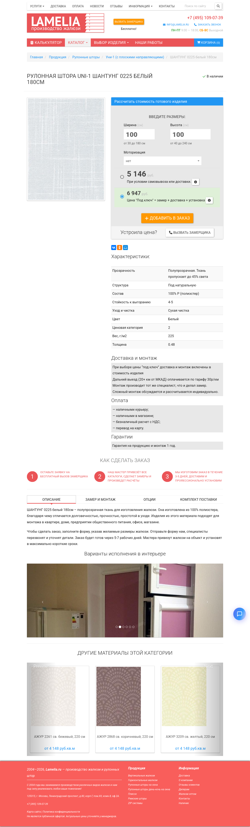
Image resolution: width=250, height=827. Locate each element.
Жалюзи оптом (187, 794)
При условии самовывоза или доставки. (163, 178)
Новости (97, 6)
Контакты (166, 6)
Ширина (133, 126)
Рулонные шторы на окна (143, 785)
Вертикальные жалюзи (141, 776)
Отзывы (116, 6)
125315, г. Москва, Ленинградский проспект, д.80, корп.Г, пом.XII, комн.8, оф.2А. (73, 796)
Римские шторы (137, 799)
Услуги (37, 6)
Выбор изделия (111, 43)
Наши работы (149, 43)
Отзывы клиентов (189, 785)
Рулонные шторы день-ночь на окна (149, 790)
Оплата (78, 6)
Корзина (206, 43)
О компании (186, 780)
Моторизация (134, 153)
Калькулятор (46, 43)
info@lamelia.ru (176, 25)
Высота (179, 126)
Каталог (78, 43)
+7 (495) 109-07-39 (196, 18)
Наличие (184, 803)
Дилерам (184, 790)
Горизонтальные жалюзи (143, 780)
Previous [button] (42, 666)
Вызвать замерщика (132, 22)
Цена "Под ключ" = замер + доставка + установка (170, 197)
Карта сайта (34, 812)
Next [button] (208, 666)
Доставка (58, 6)
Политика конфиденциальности (61, 812)
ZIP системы (135, 803)
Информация (141, 6)
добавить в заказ (167, 218)
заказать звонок (207, 25)
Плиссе (132, 794)
